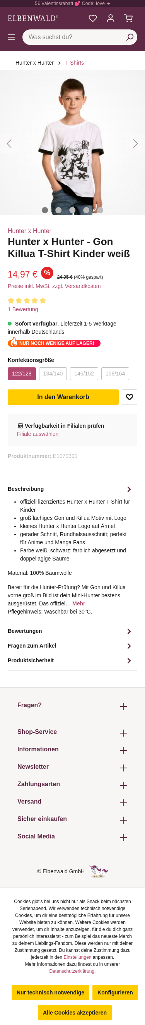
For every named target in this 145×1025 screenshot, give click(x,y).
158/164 (115, 373)
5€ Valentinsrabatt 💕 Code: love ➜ (72, 3)
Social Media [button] (72, 837)
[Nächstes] (135, 143)
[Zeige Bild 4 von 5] (86, 210)
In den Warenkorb (63, 397)
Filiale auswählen (37, 434)
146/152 (84, 373)
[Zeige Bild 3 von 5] (73, 210)
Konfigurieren (115, 992)
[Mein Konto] (110, 18)
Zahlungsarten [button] (72, 785)
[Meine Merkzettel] (93, 18)
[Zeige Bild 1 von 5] (45, 210)
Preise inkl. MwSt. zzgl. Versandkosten (54, 286)
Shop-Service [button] (72, 733)
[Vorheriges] (9, 143)
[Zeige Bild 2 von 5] (59, 210)
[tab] (70, 553)
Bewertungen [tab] (70, 631)
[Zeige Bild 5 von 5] (100, 210)
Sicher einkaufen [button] (72, 820)
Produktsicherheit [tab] (70, 660)
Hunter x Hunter (29, 231)
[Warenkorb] (128, 18)
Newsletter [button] (72, 767)
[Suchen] (129, 37)
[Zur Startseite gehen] (33, 18)
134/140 (53, 373)
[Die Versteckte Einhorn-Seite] (98, 871)
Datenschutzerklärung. (72, 971)
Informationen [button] (72, 750)
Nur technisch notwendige (50, 992)
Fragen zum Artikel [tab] (70, 646)
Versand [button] (72, 802)
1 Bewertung (23, 309)
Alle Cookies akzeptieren (75, 1013)
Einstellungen (77, 957)
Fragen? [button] (72, 706)
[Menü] (11, 37)
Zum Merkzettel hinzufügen (129, 397)
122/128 (22, 373)
